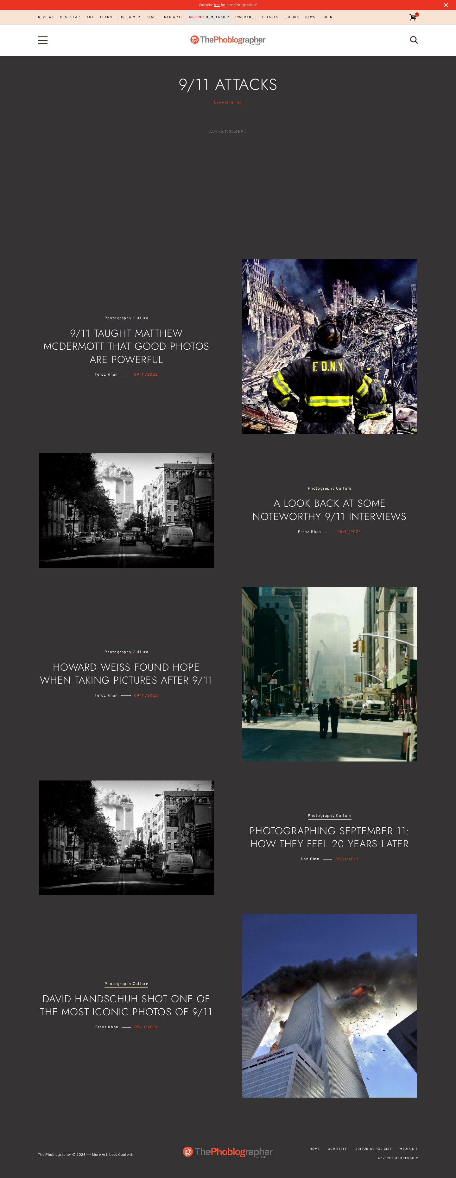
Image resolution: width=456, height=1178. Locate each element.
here (217, 5)
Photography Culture (126, 318)
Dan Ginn (310, 859)
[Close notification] (446, 5)
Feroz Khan (106, 374)
